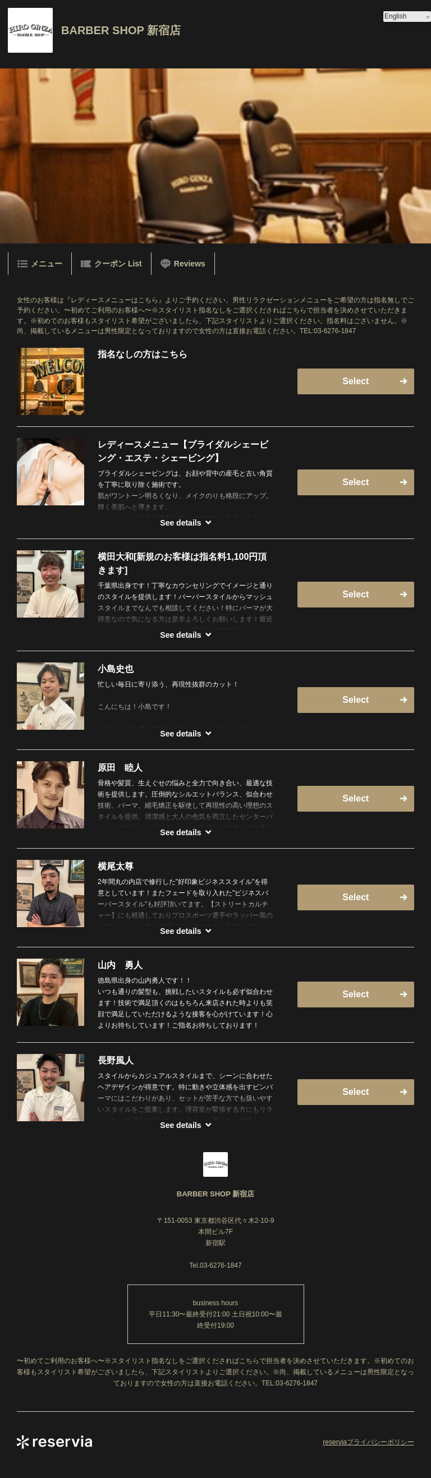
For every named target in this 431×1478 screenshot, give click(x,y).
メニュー (39, 264)
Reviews (183, 264)
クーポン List (111, 264)
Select (355, 381)
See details (180, 522)
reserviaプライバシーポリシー (368, 1442)
